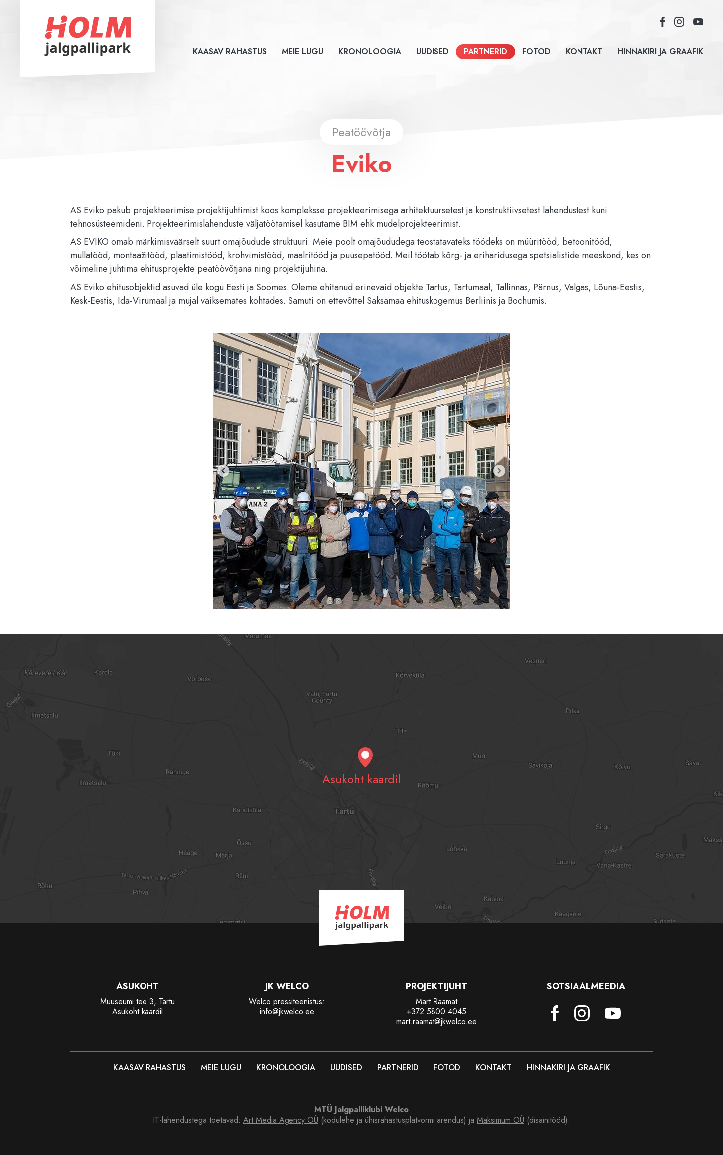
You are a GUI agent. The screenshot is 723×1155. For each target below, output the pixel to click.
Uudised (432, 52)
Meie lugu (302, 52)
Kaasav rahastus (230, 52)
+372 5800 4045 (436, 1011)
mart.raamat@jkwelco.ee (436, 1021)
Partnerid (485, 52)
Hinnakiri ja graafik (660, 52)
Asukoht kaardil (137, 1011)
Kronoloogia (369, 52)
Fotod (536, 52)
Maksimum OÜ (500, 1120)
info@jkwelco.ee (287, 1011)
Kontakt (584, 52)
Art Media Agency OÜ (280, 1120)
